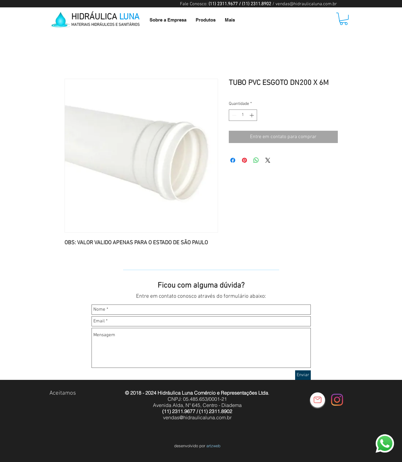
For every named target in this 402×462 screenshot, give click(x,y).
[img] (55, 404)
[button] (343, 19)
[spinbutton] (242, 115)
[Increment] (252, 115)
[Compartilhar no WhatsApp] (256, 160)
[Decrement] (233, 115)
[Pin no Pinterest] (244, 160)
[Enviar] (303, 375)
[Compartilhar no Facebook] (232, 160)
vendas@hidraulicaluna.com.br (306, 4)
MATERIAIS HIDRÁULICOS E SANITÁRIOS (105, 24)
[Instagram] (337, 400)
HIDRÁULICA (105, 17)
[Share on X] (267, 160)
